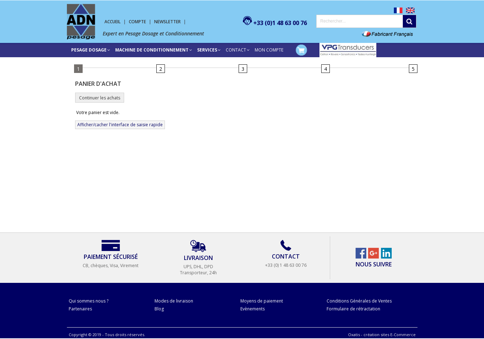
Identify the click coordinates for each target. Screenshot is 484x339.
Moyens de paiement (261, 301)
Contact (236, 50)
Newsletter (167, 22)
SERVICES (207, 50)
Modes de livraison (174, 301)
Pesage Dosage (89, 50)
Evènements (252, 309)
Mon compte (269, 50)
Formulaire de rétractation (353, 309)
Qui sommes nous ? (88, 301)
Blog (159, 309)
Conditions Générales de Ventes (359, 301)
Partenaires (80, 309)
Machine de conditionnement (152, 50)
